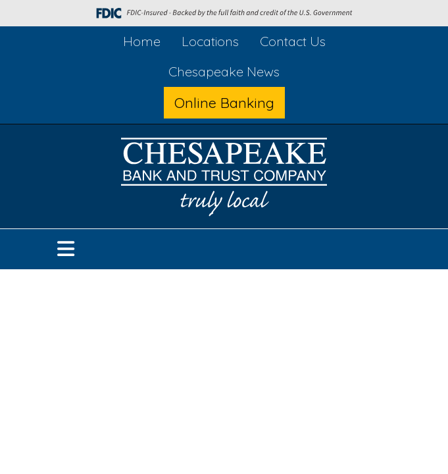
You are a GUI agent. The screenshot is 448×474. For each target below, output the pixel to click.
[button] (65, 249)
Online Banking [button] (224, 102)
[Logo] (224, 179)
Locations (210, 41)
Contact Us (293, 41)
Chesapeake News (224, 71)
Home (142, 41)
